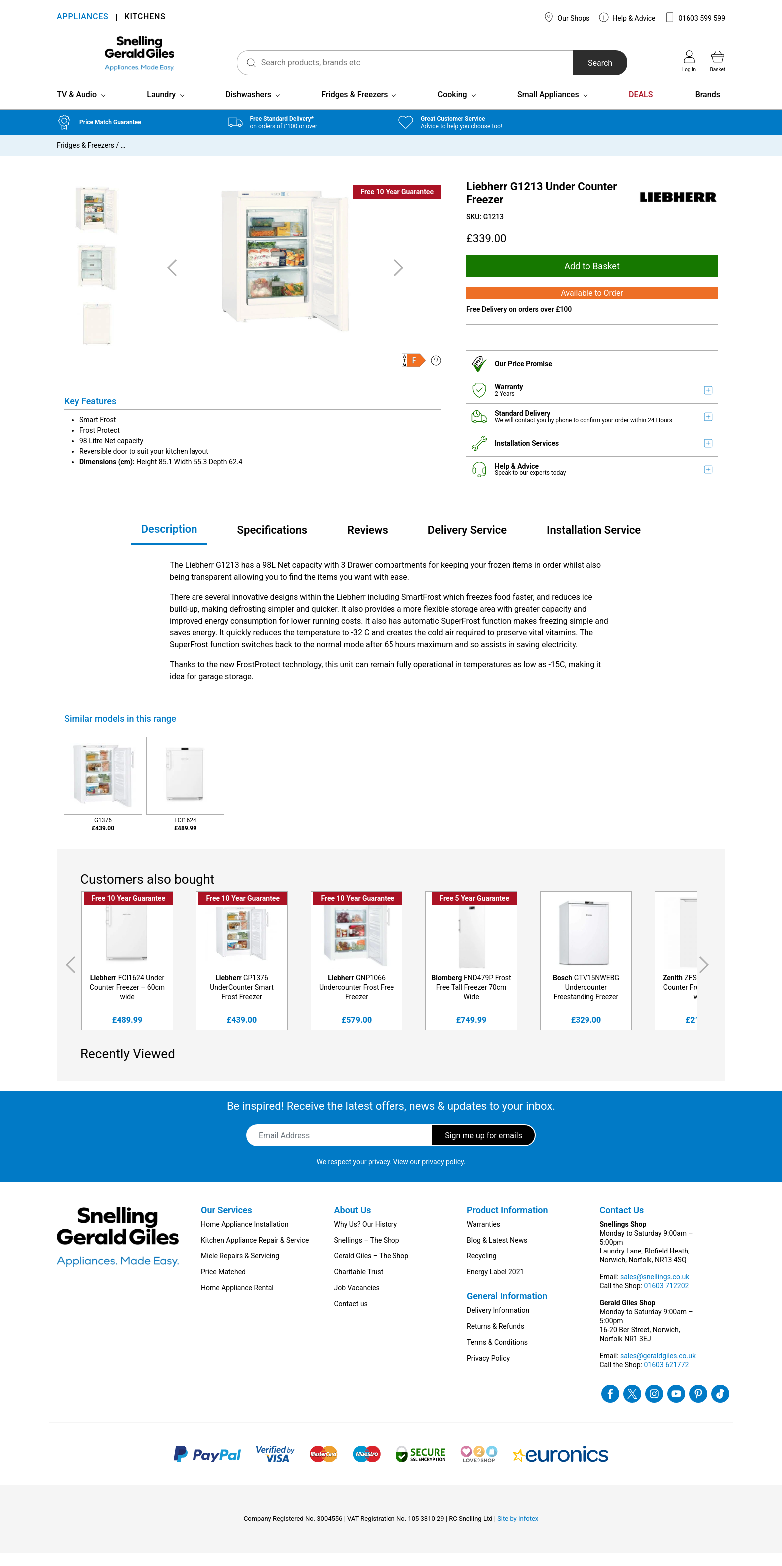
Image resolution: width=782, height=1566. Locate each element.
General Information (507, 1309)
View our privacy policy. (429, 1175)
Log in (689, 61)
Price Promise (530, 377)
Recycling (482, 1269)
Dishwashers (248, 107)
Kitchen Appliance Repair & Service (255, 1253)
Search (587, 63)
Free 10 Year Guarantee (397, 205)
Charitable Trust (359, 1285)
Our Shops (566, 17)
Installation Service (594, 543)
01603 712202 (666, 1299)
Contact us (351, 1317)
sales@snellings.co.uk (654, 1290)
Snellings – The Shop (366, 1253)
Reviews (367, 543)
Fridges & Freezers (354, 107)
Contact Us (622, 1223)
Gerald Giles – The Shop (371, 1269)
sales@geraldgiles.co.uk (658, 1369)
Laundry (161, 107)
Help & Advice (627, 17)
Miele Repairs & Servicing (240, 1269)
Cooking (452, 107)
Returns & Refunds (495, 1340)
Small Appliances (548, 107)
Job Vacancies (357, 1301)
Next (705, 978)
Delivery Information (498, 1324)
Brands (707, 107)
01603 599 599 (695, 17)
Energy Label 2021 (495, 1285)
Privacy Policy (488, 1372)
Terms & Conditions (497, 1356)
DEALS (641, 107)
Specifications (272, 543)
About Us (352, 1223)
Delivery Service (467, 543)
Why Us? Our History (365, 1238)
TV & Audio (77, 107)
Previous (68, 978)
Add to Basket (592, 279)
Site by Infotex (517, 1532)
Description (169, 542)
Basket (717, 61)
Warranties (483, 1238)
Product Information (507, 1223)
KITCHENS (144, 17)
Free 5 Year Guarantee (474, 912)
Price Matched (223, 1285)
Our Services (226, 1223)
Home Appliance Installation (244, 1238)
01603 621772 (666, 1378)
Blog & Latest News (497, 1253)
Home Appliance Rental (237, 1301)
